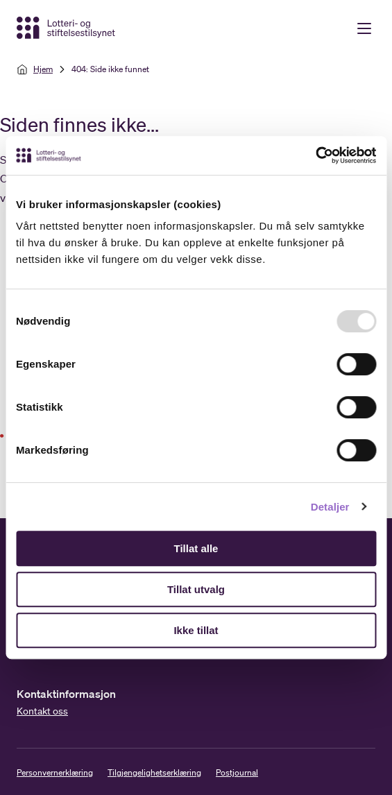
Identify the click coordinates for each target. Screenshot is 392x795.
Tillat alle (196, 548)
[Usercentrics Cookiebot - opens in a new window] (330, 155)
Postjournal (237, 772)
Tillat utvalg (196, 589)
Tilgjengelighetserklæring (154, 772)
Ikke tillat (195, 630)
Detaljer (330, 507)
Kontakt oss (42, 711)
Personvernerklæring (55, 772)
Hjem (43, 69)
